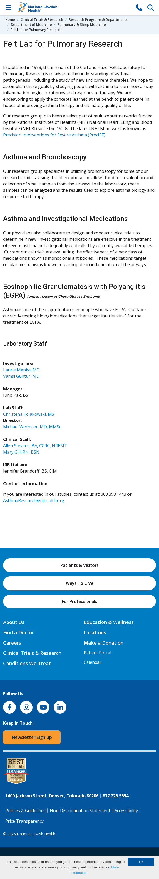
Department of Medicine (31, 24)
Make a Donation (103, 643)
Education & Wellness (109, 622)
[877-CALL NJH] (139, 7)
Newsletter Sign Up (32, 737)
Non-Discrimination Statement (80, 810)
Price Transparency (24, 821)
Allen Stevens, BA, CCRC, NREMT (35, 446)
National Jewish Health (36, 833)
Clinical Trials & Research (42, 19)
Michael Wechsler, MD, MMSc (32, 427)
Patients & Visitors (79, 565)
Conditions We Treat (27, 663)
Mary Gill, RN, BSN (21, 452)
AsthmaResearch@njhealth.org (33, 500)
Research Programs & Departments (98, 19)
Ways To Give (79, 583)
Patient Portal (97, 653)
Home (10, 19)
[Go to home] (74, 7)
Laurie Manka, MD (21, 370)
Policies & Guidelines (25, 810)
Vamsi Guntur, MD (21, 376)
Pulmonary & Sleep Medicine (81, 24)
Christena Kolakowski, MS (28, 414)
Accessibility (126, 810)
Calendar (92, 662)
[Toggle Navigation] (8, 7)
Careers (12, 643)
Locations (95, 632)
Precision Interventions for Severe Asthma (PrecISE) (54, 135)
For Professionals (79, 601)
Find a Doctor (18, 632)
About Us (13, 622)
